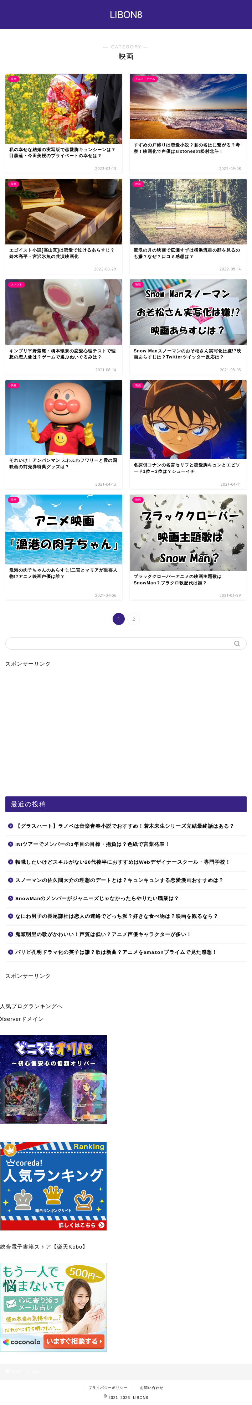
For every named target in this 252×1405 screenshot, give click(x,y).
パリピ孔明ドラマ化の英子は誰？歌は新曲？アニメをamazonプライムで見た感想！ (116, 952)
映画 (35, 1372)
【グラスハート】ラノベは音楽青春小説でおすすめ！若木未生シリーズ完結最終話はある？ (125, 826)
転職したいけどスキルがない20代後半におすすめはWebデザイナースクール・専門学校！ (123, 862)
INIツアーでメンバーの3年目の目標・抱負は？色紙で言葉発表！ (92, 844)
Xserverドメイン (22, 1019)
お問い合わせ (152, 1388)
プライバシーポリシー (108, 1388)
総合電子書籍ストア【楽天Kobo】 (44, 1247)
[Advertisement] (126, 730)
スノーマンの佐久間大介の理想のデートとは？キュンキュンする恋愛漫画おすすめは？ (119, 880)
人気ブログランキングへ (31, 1006)
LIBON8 (126, 14)
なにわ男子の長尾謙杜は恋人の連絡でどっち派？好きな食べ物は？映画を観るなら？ (116, 916)
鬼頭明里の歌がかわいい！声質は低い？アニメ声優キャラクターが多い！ (103, 934)
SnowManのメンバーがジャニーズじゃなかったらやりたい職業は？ (97, 898)
